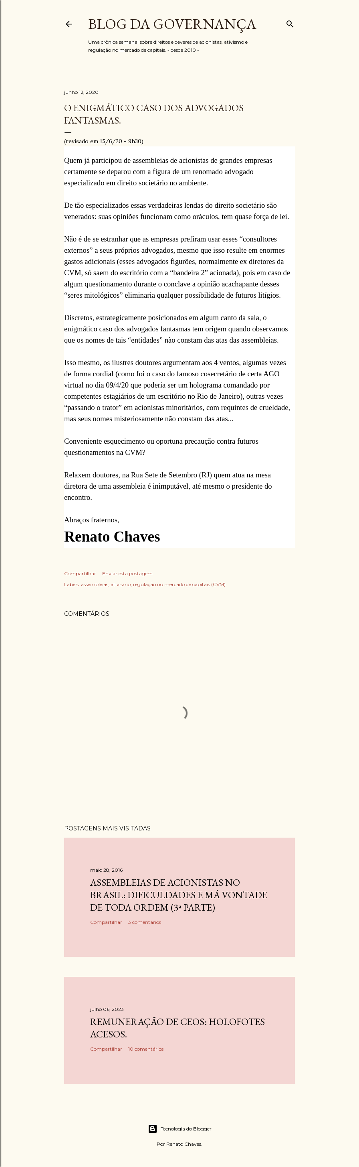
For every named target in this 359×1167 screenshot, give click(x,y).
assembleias (94, 584)
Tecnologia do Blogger (180, 1129)
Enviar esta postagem (127, 573)
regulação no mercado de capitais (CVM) (179, 584)
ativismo (121, 584)
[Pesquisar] (290, 22)
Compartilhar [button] (80, 573)
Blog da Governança (172, 23)
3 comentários (144, 922)
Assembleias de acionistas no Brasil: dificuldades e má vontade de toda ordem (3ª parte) (178, 894)
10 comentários (145, 1049)
